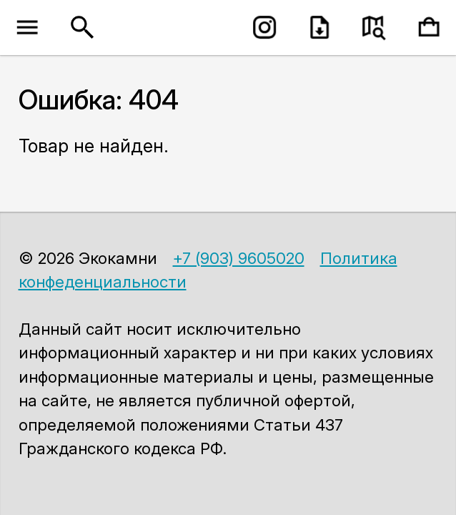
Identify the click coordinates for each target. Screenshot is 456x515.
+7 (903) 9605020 (238, 258)
